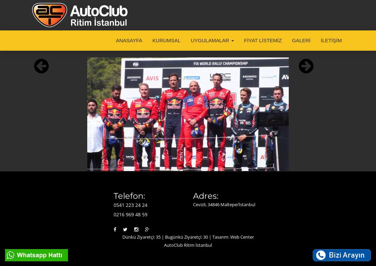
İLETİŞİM (331, 40)
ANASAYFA (129, 40)
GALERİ (301, 40)
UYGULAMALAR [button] (212, 40)
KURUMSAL (166, 40)
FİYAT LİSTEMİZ (263, 40)
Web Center (242, 237)
